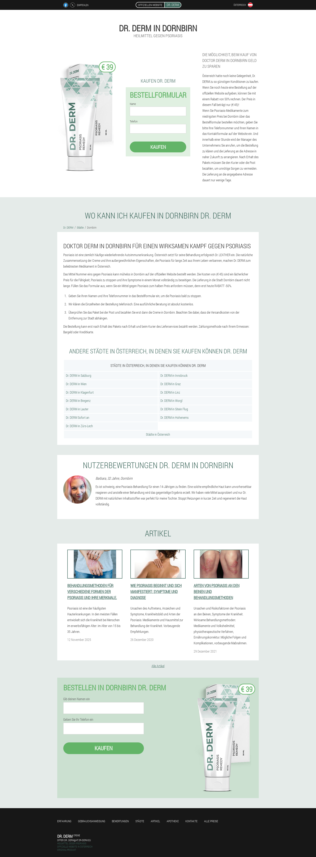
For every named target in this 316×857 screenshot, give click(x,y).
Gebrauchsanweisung (91, 821)
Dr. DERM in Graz (170, 384)
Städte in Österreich (158, 434)
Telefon (134, 121)
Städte (139, 821)
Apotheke (173, 821)
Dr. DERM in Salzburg (78, 375)
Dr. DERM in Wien (76, 384)
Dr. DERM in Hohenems (174, 417)
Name (133, 104)
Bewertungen (120, 821)
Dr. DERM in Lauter (77, 409)
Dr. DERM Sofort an (77, 417)
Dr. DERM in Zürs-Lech (79, 426)
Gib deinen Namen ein (76, 699)
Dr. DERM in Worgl (171, 400)
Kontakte (191, 821)
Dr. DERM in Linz (170, 392)
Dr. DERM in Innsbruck (174, 375)
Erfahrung (64, 821)
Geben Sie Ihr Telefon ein (78, 719)
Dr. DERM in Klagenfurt (80, 392)
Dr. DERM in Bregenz (78, 400)
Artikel (155, 821)
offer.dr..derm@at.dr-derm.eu (74, 840)
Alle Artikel (158, 666)
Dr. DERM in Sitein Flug (174, 409)
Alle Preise (211, 821)
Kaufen (158, 147)
